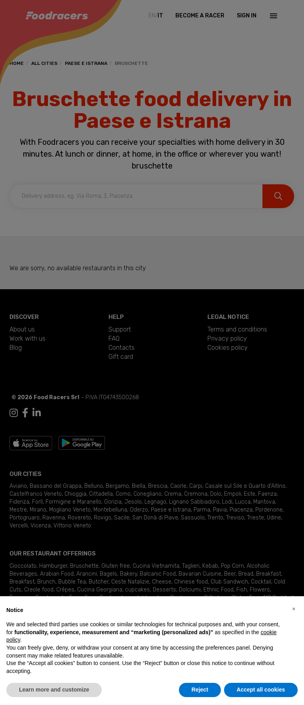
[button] (293, 609)
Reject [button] (200, 689)
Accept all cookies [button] (261, 689)
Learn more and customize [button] (54, 689)
